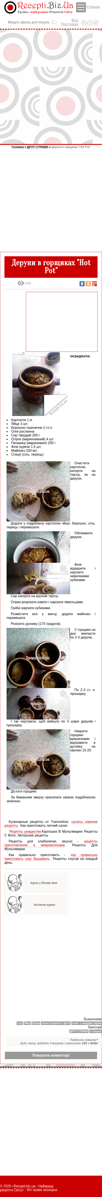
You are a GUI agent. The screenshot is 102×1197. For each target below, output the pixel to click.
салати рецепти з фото (55, 1023)
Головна (18, 147)
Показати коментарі (51, 1055)
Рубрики (88, 7)
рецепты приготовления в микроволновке (51, 843)
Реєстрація (69, 24)
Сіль (20, 1023)
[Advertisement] (51, 87)
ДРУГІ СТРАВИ (37, 147)
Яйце (27, 1023)
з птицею (95, 1031)
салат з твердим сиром (86, 1023)
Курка (36, 1023)
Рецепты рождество (25, 831)
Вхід (74, 20)
